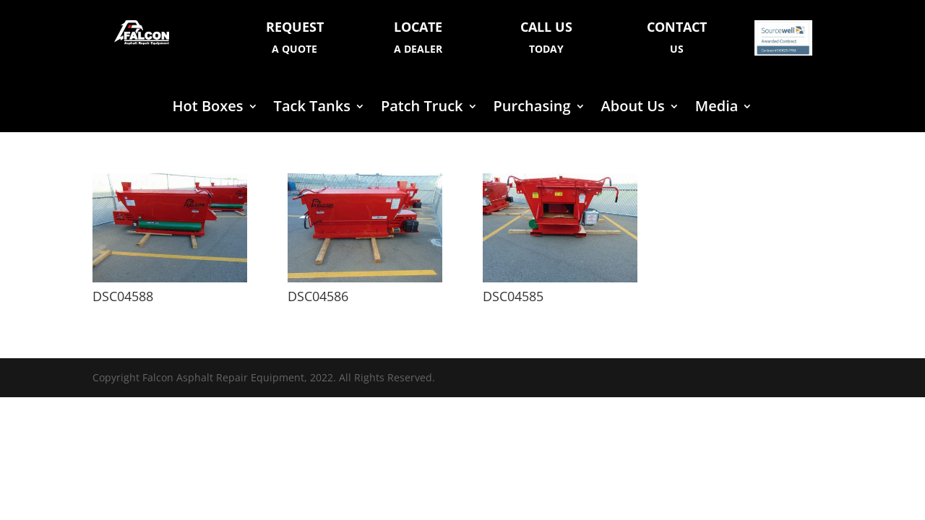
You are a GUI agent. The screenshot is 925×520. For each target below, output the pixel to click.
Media (717, 108)
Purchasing (532, 108)
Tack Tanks (312, 108)
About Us (633, 108)
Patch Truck (422, 108)
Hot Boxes (208, 108)
